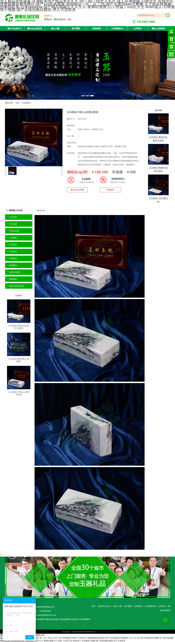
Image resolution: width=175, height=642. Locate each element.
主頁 (17, 103)
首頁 (93, 606)
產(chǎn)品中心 (105, 606)
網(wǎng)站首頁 (34, 28)
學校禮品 (13, 279)
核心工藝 (55, 28)
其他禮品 (13, 258)
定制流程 (96, 28)
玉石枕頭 (26, 103)
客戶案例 (76, 28)
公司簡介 (138, 28)
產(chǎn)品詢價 (77, 190)
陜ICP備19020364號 (105, 632)
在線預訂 (110, 190)
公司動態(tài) (117, 28)
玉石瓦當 (13, 224)
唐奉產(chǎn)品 (15, 210)
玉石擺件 (13, 238)
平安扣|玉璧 (14, 231)
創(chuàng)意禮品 (16, 286)
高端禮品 (13, 265)
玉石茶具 (13, 245)
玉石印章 (13, 217)
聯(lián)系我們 (158, 28)
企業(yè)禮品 (14, 272)
